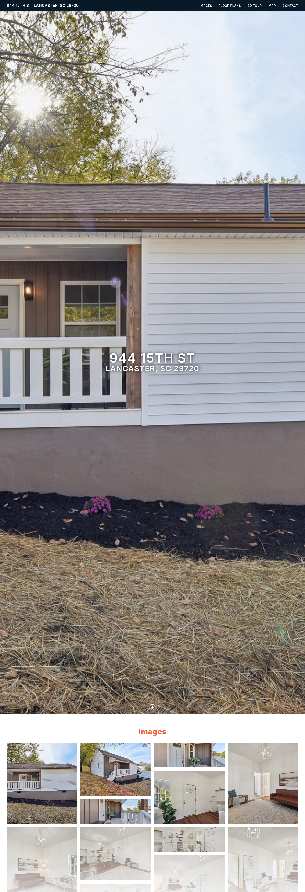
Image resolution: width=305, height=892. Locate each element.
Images (206, 5)
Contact (290, 5)
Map (272, 5)
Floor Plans (230, 5)
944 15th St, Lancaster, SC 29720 (43, 5)
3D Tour (255, 5)
